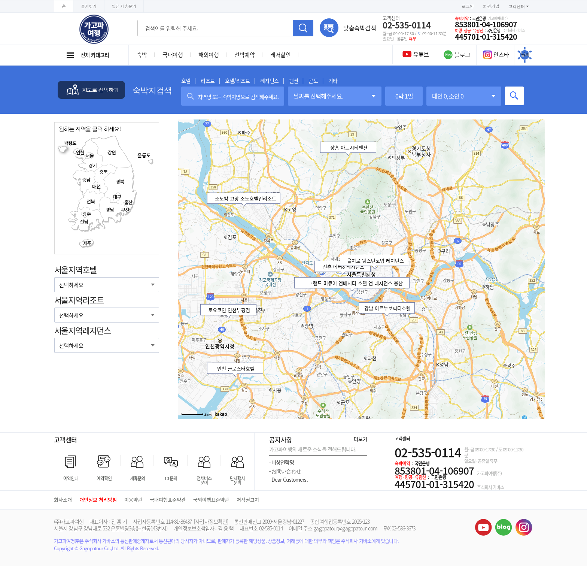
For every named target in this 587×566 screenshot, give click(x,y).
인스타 (496, 54)
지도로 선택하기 (91, 90)
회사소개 (63, 499)
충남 (85, 180)
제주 (87, 243)
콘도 (312, 80)
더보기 (360, 438)
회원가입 (491, 6)
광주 (86, 214)
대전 (97, 186)
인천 (79, 153)
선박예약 (244, 55)
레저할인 (280, 55)
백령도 (68, 147)
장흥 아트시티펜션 (349, 147)
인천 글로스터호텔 (236, 368)
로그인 (468, 6)
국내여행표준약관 (168, 499)
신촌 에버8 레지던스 (343, 266)
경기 (92, 166)
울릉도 (145, 158)
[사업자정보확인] (211, 521)
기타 (332, 80)
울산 (128, 202)
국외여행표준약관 (211, 499)
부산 (124, 210)
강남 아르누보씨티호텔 (387, 308)
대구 (117, 197)
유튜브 (483, 527)
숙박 (142, 55)
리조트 (208, 80)
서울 (90, 156)
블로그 (503, 527)
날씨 (525, 54)
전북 (90, 201)
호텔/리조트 (237, 80)
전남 (83, 222)
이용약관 (133, 499)
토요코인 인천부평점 (229, 310)
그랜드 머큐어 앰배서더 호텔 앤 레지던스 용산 (355, 283)
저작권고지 (248, 499)
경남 (109, 210)
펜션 (293, 80)
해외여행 (208, 55)
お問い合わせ (285, 471)
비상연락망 (281, 462)
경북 (120, 182)
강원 (111, 152)
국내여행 (172, 55)
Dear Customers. (288, 479)
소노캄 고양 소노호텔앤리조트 (245, 198)
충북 (103, 172)
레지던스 (269, 80)
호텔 (185, 80)
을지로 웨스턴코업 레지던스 (375, 260)
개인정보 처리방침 (98, 499)
